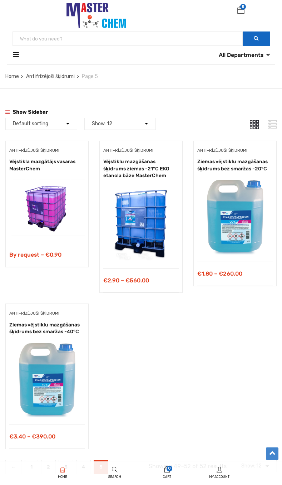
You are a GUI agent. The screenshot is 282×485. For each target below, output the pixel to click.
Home (12, 76)
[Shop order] (41, 124)
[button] (240, 11)
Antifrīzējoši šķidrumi (50, 76)
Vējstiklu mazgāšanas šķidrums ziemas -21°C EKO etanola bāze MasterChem (136, 169)
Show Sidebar (26, 112)
